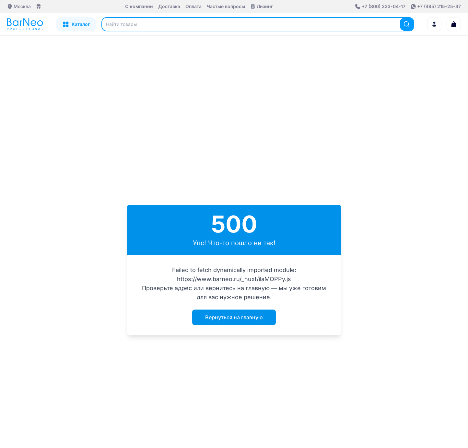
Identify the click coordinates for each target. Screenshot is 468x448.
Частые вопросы (226, 6)
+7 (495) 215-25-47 (439, 6)
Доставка (169, 6)
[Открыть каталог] (76, 24)
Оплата (193, 6)
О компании (139, 6)
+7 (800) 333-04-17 (383, 6)
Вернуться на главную (234, 317)
